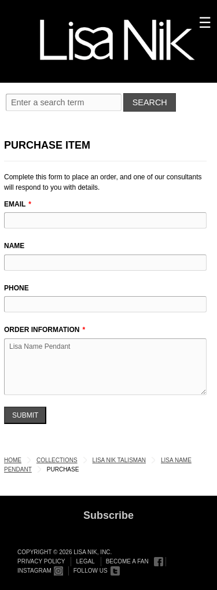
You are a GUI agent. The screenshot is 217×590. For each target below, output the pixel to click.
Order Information (41, 330)
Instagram (34, 570)
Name (14, 246)
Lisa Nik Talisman (119, 460)
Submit (25, 415)
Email (14, 204)
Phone (16, 288)
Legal (85, 561)
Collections (57, 460)
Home (12, 460)
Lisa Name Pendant (105, 366)
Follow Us (90, 570)
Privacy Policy (41, 561)
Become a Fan (127, 561)
